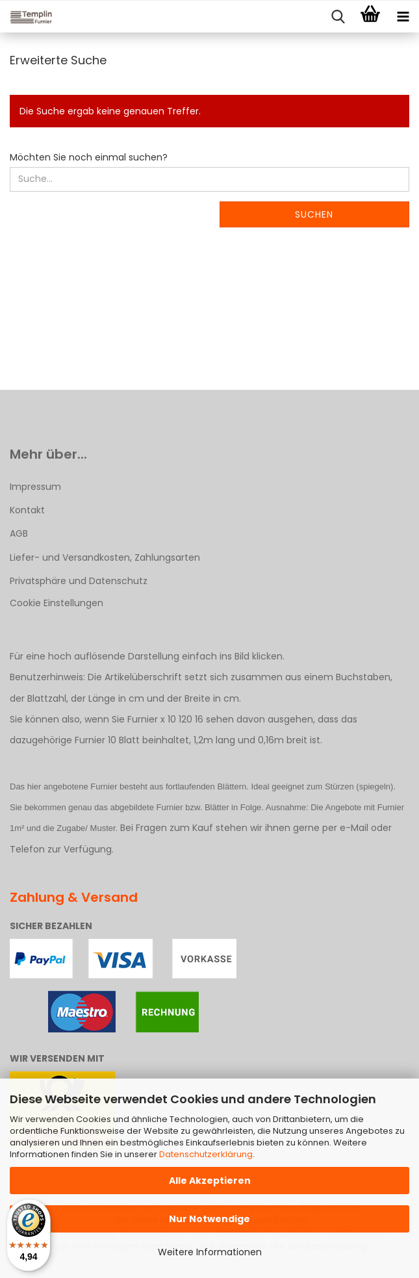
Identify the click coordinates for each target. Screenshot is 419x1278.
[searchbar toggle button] (338, 17)
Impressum (35, 486)
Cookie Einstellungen (56, 602)
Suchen (314, 214)
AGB (19, 533)
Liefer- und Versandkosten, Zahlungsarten (105, 557)
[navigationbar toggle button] (403, 17)
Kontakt (27, 510)
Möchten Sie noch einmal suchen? (89, 157)
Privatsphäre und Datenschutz (78, 580)
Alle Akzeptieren (210, 1180)
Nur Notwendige (209, 1218)
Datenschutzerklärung (206, 1154)
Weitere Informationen (210, 1252)
